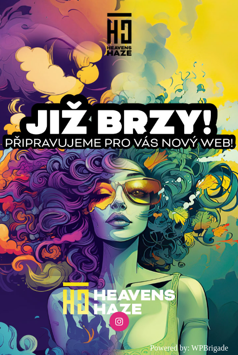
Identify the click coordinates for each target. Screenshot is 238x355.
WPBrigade (209, 348)
